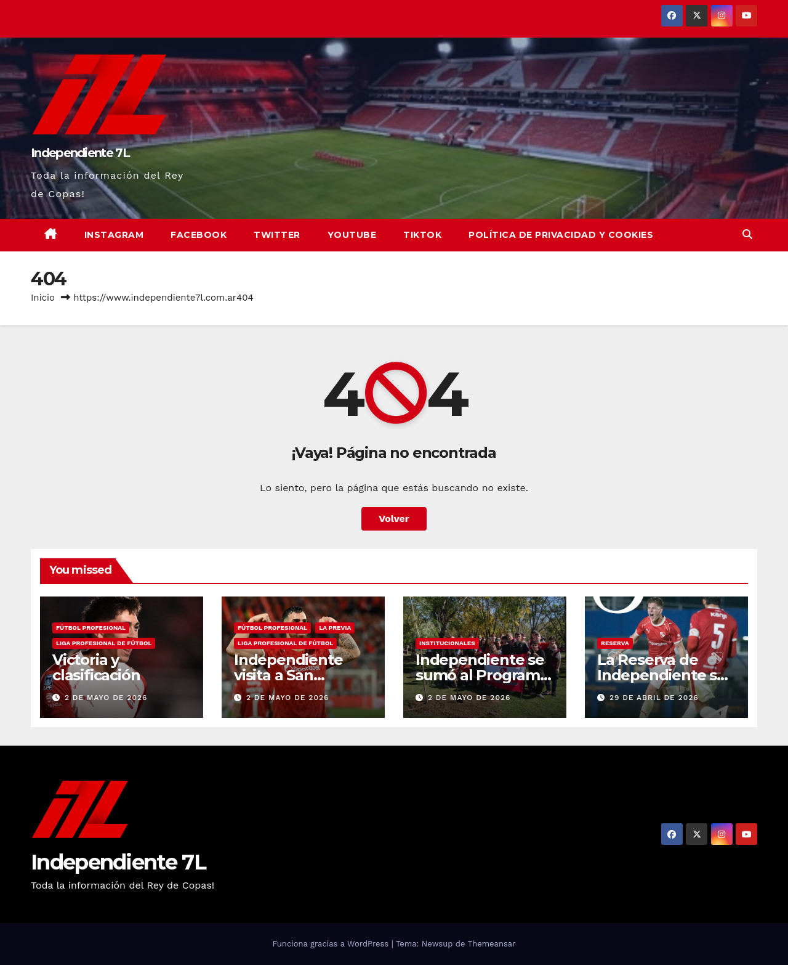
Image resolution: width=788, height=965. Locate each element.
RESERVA (615, 643)
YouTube (352, 234)
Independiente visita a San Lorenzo (288, 675)
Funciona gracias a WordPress (331, 943)
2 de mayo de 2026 (106, 697)
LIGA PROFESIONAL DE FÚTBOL (103, 643)
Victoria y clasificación (96, 667)
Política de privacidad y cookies (560, 234)
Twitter (277, 234)
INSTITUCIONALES (447, 643)
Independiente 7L (80, 152)
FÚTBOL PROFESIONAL (91, 627)
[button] (747, 234)
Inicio (43, 297)
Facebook (199, 234)
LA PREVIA (335, 627)
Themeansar (492, 943)
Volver (394, 518)
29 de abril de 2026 (654, 697)
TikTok (422, 234)
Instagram (114, 234)
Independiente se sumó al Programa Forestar (482, 675)
